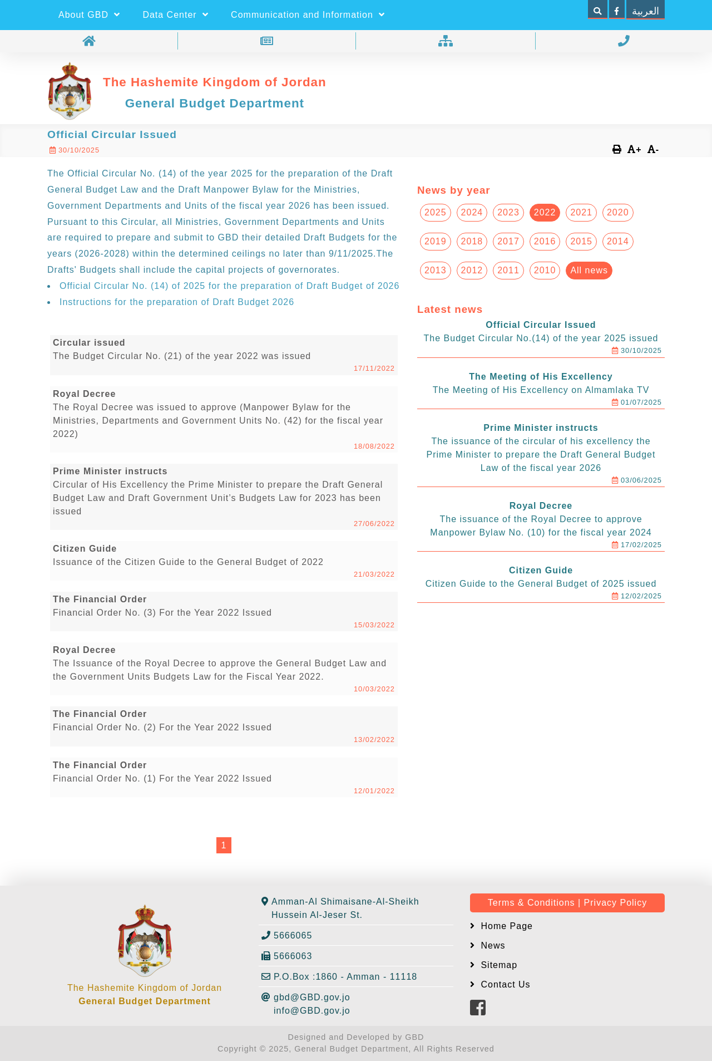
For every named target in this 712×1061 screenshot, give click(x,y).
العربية (645, 11)
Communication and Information (308, 14)
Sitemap (497, 965)
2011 (508, 270)
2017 (508, 241)
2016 (545, 241)
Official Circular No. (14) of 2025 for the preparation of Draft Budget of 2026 (229, 286)
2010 (545, 270)
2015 (581, 241)
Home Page (505, 926)
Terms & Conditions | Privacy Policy (567, 902)
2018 (472, 241)
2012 (472, 270)
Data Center (175, 14)
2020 (618, 212)
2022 (545, 212)
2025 (435, 212)
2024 (472, 212)
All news (589, 270)
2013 (435, 270)
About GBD (89, 14)
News (491, 945)
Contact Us (504, 984)
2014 (618, 241)
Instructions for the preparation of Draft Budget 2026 (177, 302)
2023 (508, 212)
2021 (581, 212)
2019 (435, 241)
